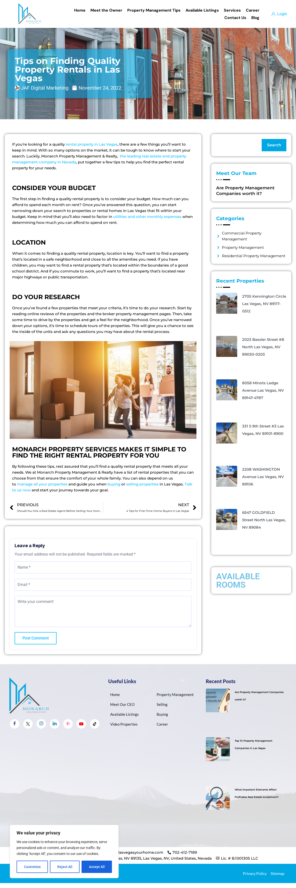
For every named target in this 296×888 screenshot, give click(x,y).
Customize (32, 867)
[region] (64, 851)
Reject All (64, 867)
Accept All (97, 867)
